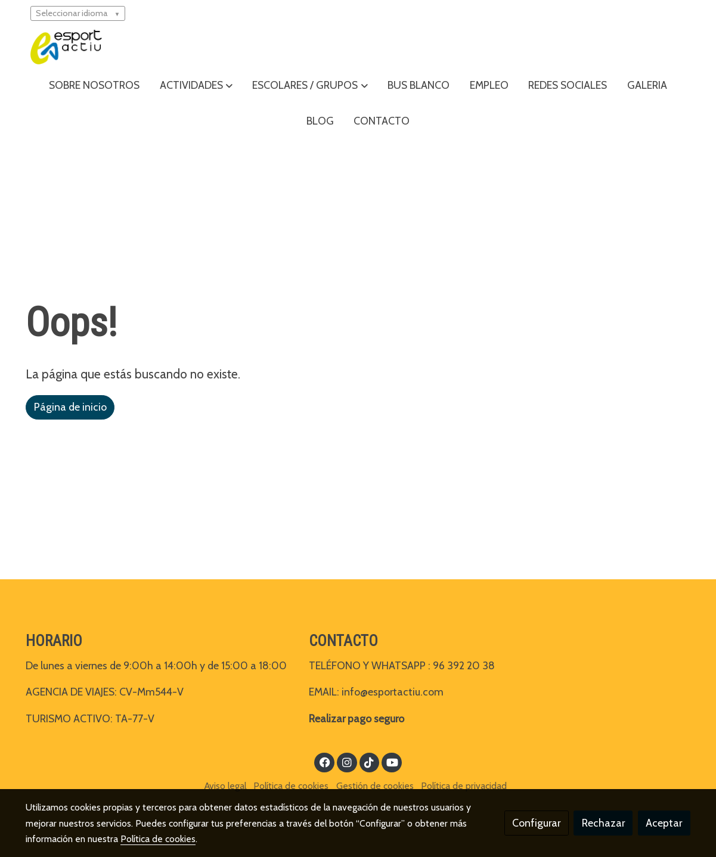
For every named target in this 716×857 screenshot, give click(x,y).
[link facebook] (324, 761)
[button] (196, 85)
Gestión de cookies (375, 785)
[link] (66, 47)
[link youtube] (393, 761)
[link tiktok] (369, 761)
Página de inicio (70, 406)
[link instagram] (347, 761)
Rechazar (603, 822)
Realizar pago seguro (356, 718)
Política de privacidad (464, 785)
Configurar (536, 822)
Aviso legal (225, 785)
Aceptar (664, 822)
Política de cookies (290, 785)
